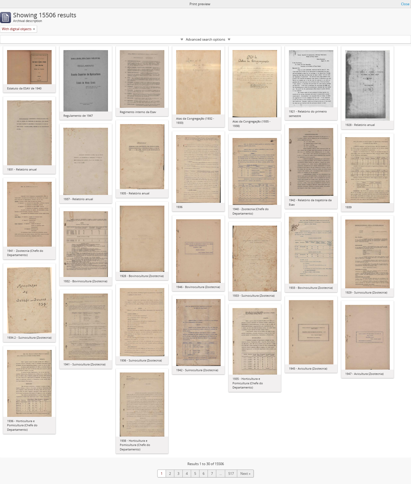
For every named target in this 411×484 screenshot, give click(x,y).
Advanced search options (205, 39)
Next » (245, 473)
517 (231, 473)
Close (405, 4)
